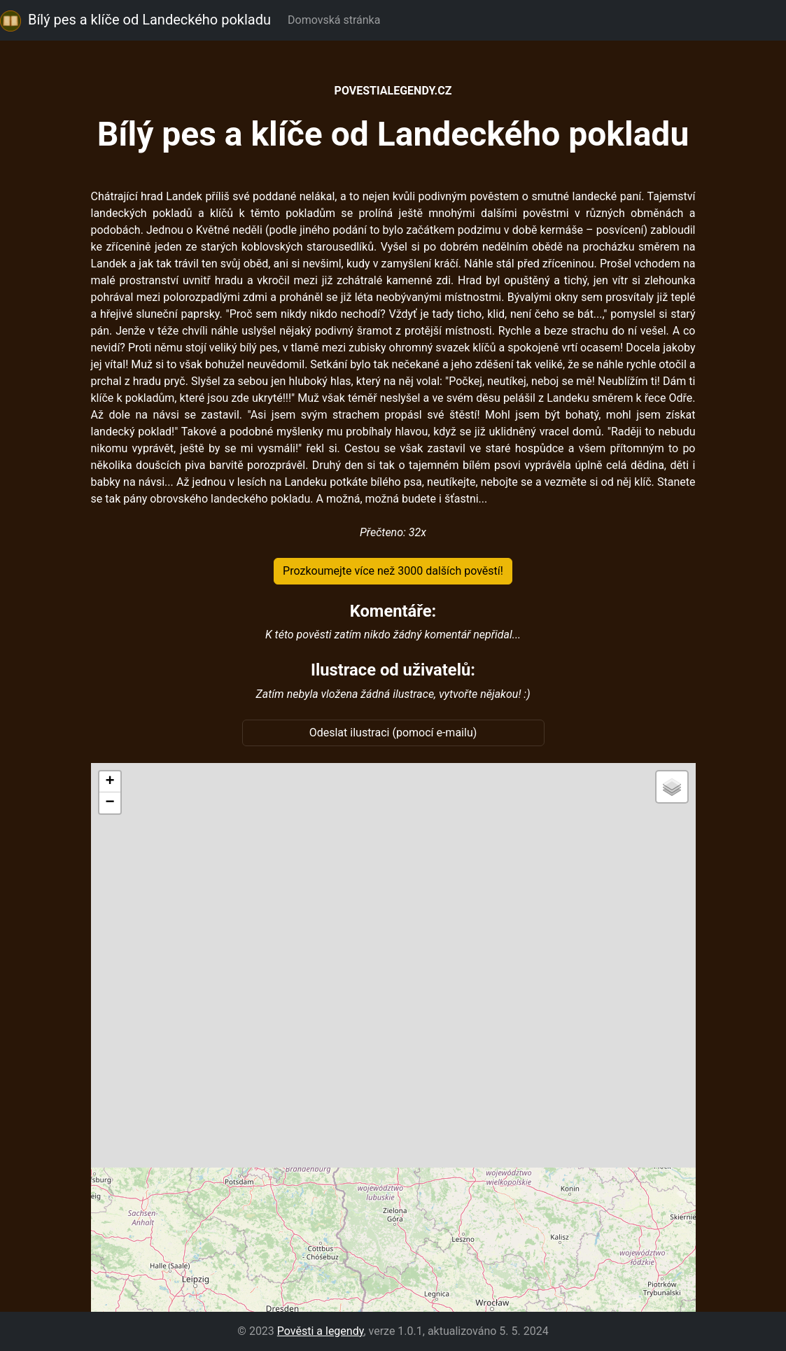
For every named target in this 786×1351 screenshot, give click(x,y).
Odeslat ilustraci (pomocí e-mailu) (393, 732)
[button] (109, 781)
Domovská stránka (337, 20)
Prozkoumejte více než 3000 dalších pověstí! (393, 571)
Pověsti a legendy (320, 1331)
